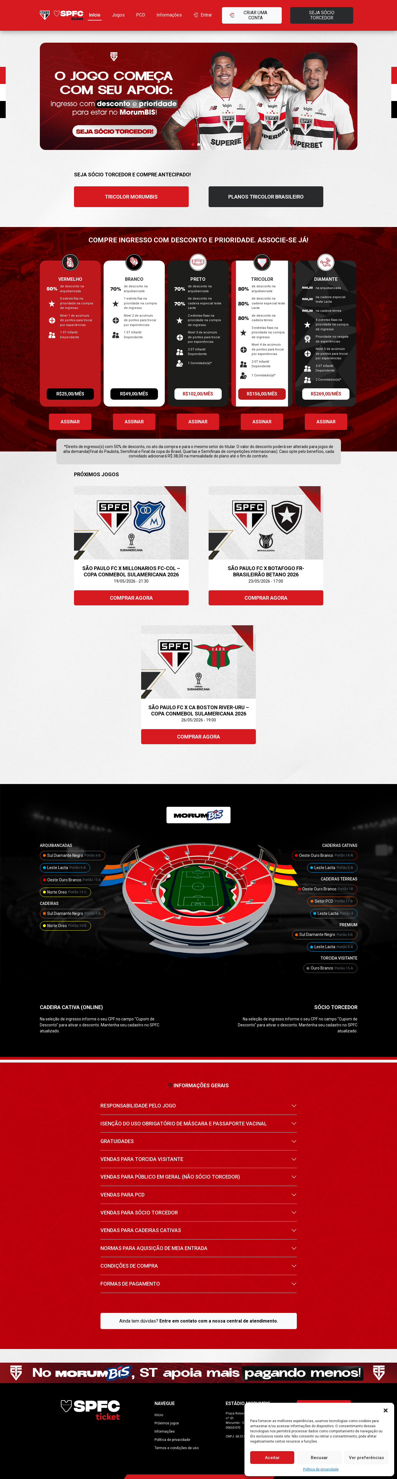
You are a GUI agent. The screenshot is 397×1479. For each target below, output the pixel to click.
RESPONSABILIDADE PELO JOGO (138, 1106)
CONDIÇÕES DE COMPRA (129, 1266)
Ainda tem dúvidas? (198, 1321)
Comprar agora (131, 598)
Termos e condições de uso (177, 1448)
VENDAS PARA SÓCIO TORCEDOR (139, 1213)
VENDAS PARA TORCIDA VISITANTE (141, 1159)
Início (94, 15)
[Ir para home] (61, 15)
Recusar (319, 1457)
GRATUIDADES (117, 1141)
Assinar (70, 421)
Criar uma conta (248, 15)
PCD (140, 15)
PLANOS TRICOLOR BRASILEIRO (266, 197)
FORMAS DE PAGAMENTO (130, 1284)
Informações (169, 15)
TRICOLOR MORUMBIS (131, 197)
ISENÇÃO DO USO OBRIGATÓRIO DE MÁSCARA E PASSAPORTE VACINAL (183, 1124)
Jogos (118, 15)
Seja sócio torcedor (321, 15)
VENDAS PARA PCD (122, 1195)
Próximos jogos (167, 1423)
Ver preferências (366, 1457)
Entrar (202, 15)
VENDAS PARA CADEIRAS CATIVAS (140, 1230)
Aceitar (272, 1457)
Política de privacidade (321, 1469)
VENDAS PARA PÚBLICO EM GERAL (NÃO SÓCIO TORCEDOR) (170, 1177)
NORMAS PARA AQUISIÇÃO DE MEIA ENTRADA (153, 1248)
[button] (385, 1410)
